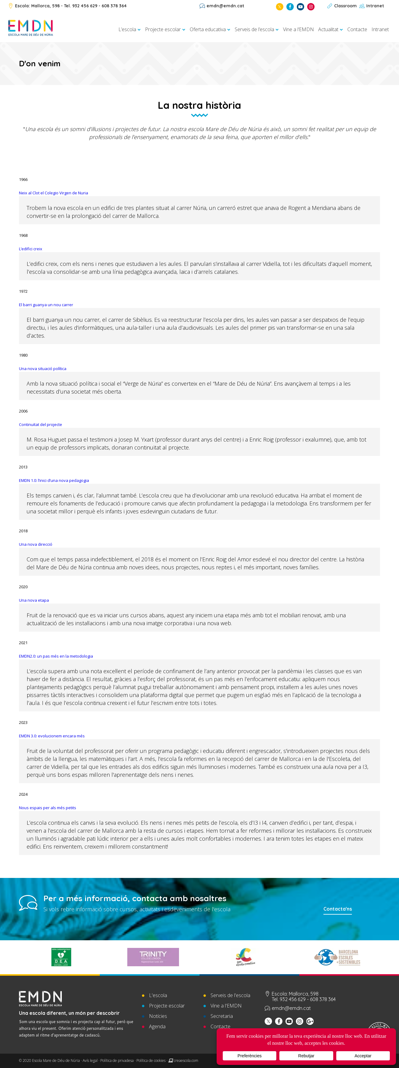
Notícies (158, 1016)
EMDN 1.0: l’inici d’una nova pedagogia (54, 480)
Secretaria (222, 1016)
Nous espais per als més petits (47, 807)
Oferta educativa (208, 29)
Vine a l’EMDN (298, 29)
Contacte (357, 29)
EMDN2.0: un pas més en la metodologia (56, 656)
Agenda (157, 1026)
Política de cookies (151, 1060)
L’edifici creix (30, 248)
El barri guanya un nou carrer (46, 304)
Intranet (375, 6)
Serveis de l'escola (230, 995)
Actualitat (328, 29)
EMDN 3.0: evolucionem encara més (52, 736)
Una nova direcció (35, 544)
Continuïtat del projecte (40, 424)
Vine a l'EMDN (226, 1005)
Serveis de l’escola (254, 29)
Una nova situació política (42, 368)
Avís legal (90, 1060)
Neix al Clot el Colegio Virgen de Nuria (53, 193)
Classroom (345, 6)
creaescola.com (186, 1060)
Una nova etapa (34, 600)
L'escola (158, 995)
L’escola (127, 29)
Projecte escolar (163, 29)
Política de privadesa (117, 1060)
